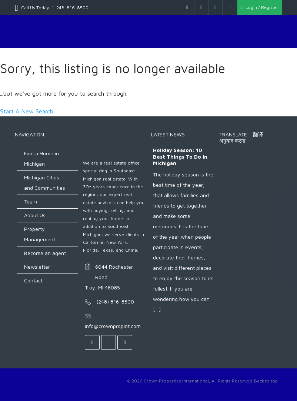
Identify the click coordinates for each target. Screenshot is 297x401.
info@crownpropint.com (113, 326)
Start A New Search (26, 111)
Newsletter (37, 267)
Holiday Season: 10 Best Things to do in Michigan (180, 156)
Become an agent (45, 253)
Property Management (39, 234)
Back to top (266, 381)
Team (30, 201)
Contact (33, 280)
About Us (35, 215)
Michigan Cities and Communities (44, 182)
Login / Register (259, 7)
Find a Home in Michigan (41, 158)
